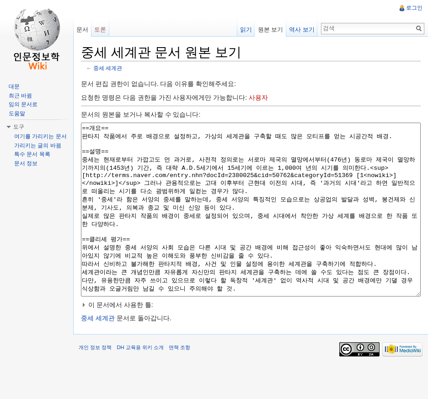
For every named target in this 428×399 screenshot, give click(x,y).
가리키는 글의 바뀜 (37, 145)
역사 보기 (302, 29)
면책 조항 (179, 381)
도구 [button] (18, 127)
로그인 (414, 8)
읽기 (246, 29)
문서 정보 (25, 163)
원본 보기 (271, 29)
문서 (82, 29)
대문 (14, 86)
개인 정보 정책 (95, 381)
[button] (251, 339)
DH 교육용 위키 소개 (140, 381)
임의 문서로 (23, 104)
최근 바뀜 (20, 95)
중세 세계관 (107, 68)
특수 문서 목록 (32, 154)
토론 (100, 29)
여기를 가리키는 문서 (40, 136)
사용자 (258, 97)
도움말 (17, 113)
